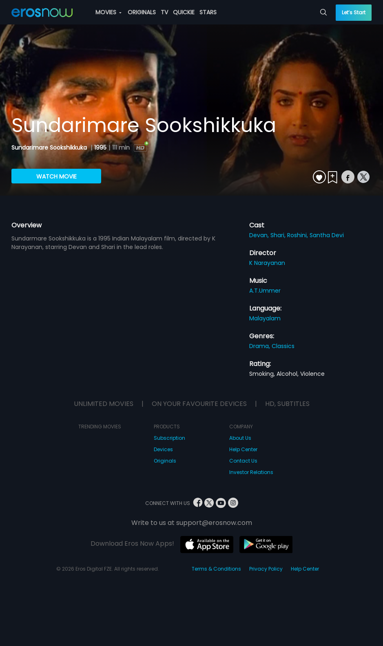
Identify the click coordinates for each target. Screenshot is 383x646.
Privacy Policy (266, 568)
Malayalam (265, 318)
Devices (163, 449)
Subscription (169, 437)
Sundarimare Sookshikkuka (50, 147)
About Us (240, 437)
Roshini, (298, 235)
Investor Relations (251, 472)
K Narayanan (267, 263)
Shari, (278, 235)
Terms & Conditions (216, 568)
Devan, (259, 235)
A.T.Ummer (265, 291)
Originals (165, 460)
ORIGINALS (142, 12)
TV (164, 12)
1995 (100, 147)
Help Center (243, 449)
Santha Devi (327, 235)
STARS (208, 12)
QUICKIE (184, 12)
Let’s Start (353, 12)
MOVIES (108, 12)
